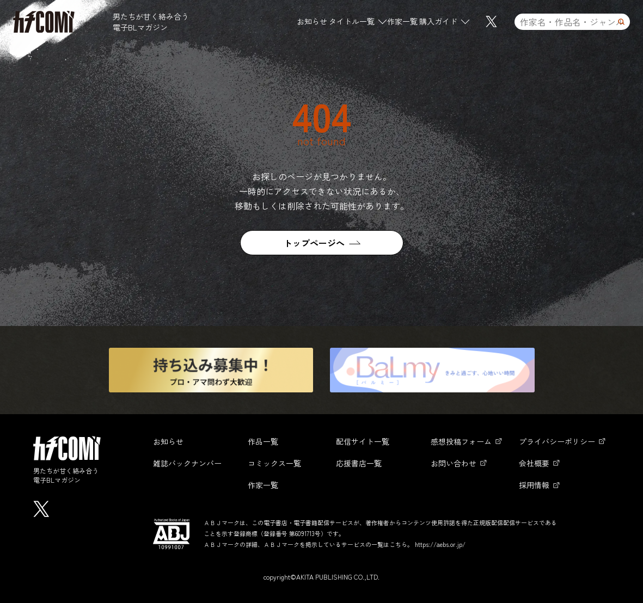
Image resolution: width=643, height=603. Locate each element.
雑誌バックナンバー (187, 463)
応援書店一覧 (359, 463)
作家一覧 (402, 21)
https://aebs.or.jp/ (440, 544)
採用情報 (534, 484)
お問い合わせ (453, 463)
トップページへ (314, 242)
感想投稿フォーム (461, 441)
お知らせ (312, 21)
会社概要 (534, 463)
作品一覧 (263, 441)
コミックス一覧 (274, 463)
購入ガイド (438, 21)
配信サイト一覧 (362, 441)
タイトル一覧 (352, 21)
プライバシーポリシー (557, 441)
